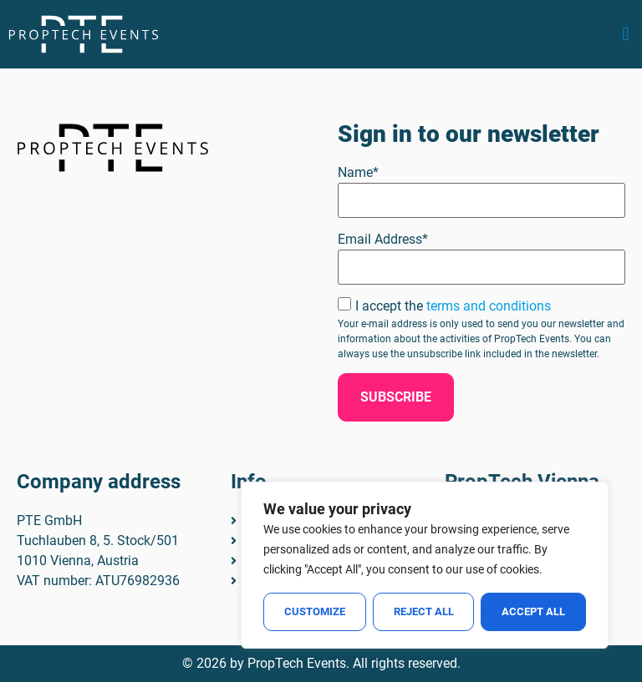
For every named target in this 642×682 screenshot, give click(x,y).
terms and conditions (488, 306)
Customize (314, 611)
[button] (626, 34)
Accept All (533, 611)
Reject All (424, 611)
